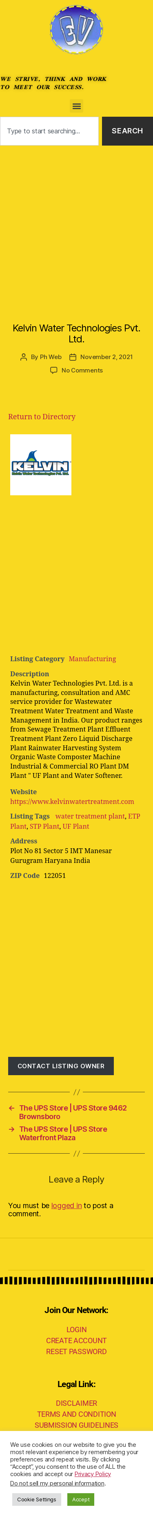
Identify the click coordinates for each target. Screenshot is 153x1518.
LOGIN (77, 1329)
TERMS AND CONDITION (76, 1414)
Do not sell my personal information (57, 1483)
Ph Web (50, 357)
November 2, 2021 (106, 357)
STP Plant (44, 827)
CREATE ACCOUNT (76, 1340)
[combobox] (49, 131)
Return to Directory (41, 417)
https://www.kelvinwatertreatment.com (72, 802)
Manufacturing (92, 659)
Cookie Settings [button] (36, 1499)
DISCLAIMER (76, 1403)
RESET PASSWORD (76, 1351)
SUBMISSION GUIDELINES (76, 1425)
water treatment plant (89, 816)
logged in (66, 1205)
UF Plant (75, 827)
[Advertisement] (76, 226)
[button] (76, 106)
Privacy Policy (93, 1474)
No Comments (82, 370)
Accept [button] (80, 1499)
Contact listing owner (61, 1066)
